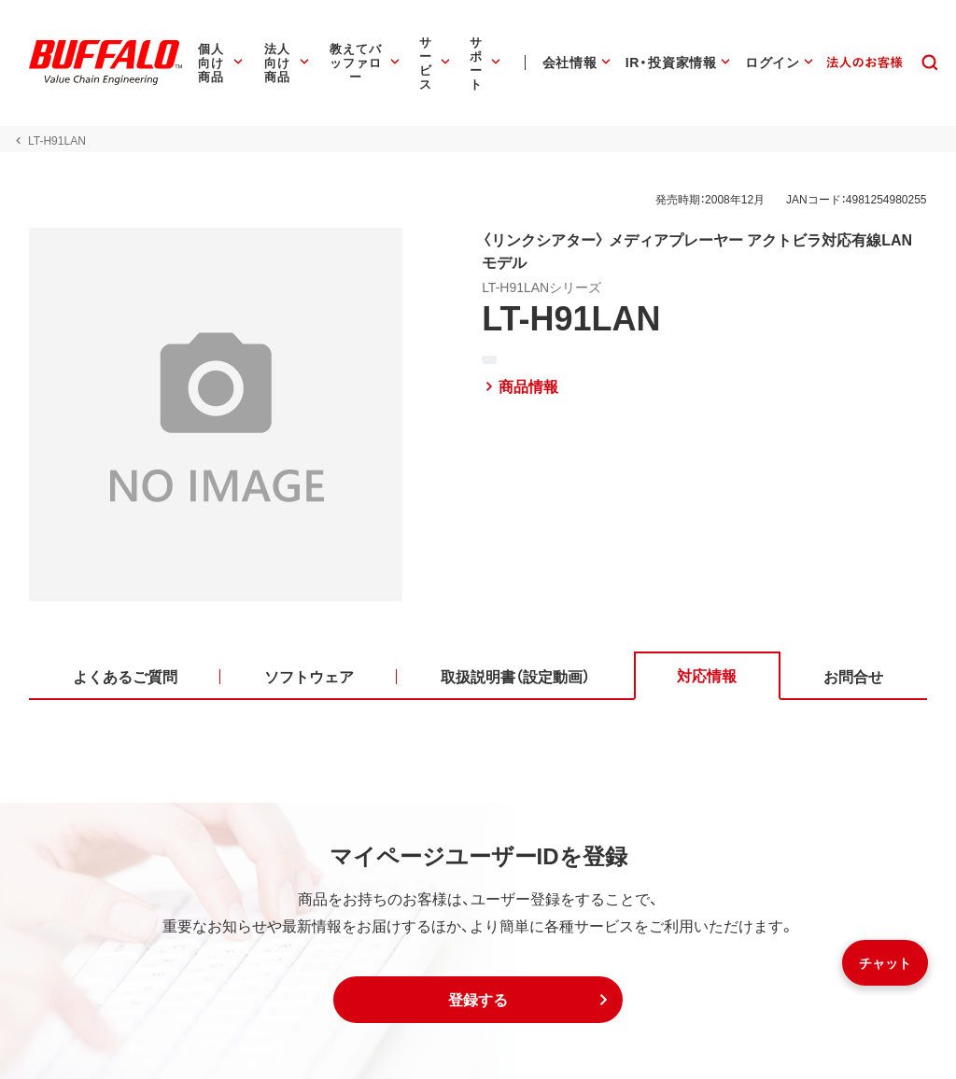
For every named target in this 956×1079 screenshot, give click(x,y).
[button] (478, 999)
